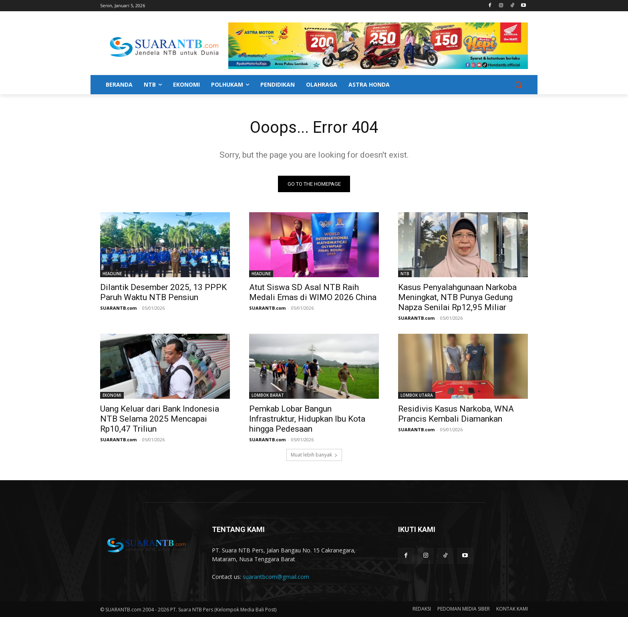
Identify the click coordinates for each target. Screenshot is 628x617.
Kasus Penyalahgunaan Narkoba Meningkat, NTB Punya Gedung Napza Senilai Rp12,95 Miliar (457, 297)
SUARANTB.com (118, 308)
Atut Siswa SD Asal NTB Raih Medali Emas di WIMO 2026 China (312, 292)
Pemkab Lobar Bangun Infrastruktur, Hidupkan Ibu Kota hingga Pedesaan (307, 419)
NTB (405, 273)
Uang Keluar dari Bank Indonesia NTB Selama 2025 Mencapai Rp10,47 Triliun (159, 419)
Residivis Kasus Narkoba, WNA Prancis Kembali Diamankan (456, 414)
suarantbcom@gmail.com (276, 576)
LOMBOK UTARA (417, 395)
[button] (518, 84)
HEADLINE (112, 273)
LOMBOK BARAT (268, 395)
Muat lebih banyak (314, 454)
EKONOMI (112, 395)
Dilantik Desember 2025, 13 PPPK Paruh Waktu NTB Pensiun (163, 292)
